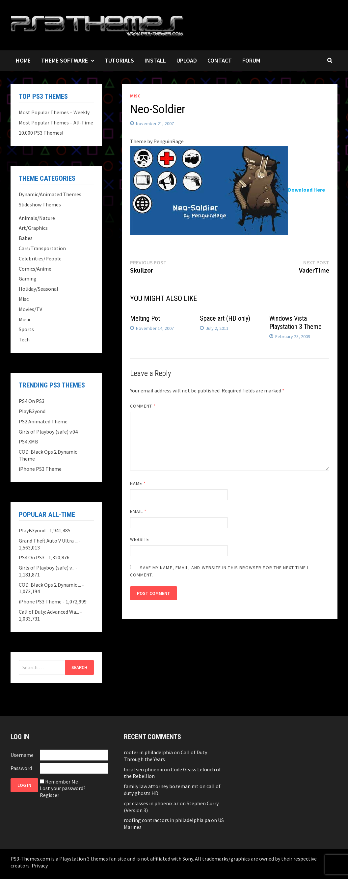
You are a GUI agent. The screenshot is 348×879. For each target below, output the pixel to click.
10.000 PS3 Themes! (41, 132)
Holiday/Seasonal (38, 288)
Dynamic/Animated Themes (50, 194)
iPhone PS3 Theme (40, 469)
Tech (24, 339)
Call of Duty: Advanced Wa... (49, 611)
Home (23, 60)
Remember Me (61, 781)
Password (21, 768)
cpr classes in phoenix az (151, 803)
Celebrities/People (40, 258)
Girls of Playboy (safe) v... (46, 567)
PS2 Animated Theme (43, 421)
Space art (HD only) (225, 318)
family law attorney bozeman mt (161, 786)
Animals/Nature (37, 218)
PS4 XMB (28, 441)
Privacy (40, 865)
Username (22, 755)
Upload (186, 60)
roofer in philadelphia (148, 752)
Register (49, 795)
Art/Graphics (33, 228)
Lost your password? (63, 788)
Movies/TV (30, 309)
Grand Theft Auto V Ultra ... (48, 540)
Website (139, 539)
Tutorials (119, 60)
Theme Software (64, 60)
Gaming (28, 278)
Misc (135, 96)
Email (138, 511)
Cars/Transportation (42, 248)
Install (155, 60)
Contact (219, 60)
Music (25, 319)
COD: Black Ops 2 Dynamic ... (50, 584)
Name (138, 483)
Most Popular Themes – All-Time (56, 122)
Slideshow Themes (40, 204)
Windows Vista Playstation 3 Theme (295, 322)
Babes (26, 238)
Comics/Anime (35, 268)
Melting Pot (145, 318)
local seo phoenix (143, 769)
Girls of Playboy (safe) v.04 (48, 431)
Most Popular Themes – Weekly (54, 112)
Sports (26, 329)
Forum (251, 60)
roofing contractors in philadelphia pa (167, 820)
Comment (143, 406)
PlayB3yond (32, 411)
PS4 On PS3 (31, 401)
